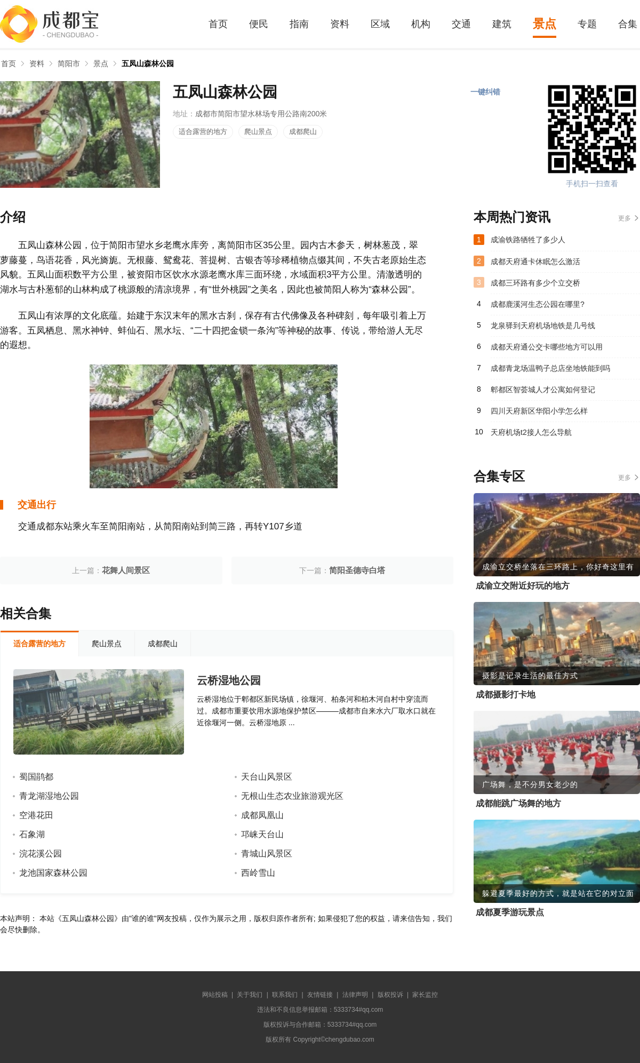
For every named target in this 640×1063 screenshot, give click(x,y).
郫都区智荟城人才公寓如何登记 (543, 389)
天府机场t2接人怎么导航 (531, 432)
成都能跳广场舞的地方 (518, 803)
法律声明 (355, 994)
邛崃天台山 (262, 834)
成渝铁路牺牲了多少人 (528, 239)
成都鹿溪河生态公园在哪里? (538, 304)
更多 (624, 218)
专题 (587, 24)
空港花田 (36, 815)
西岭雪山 (258, 872)
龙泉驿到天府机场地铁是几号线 (543, 325)
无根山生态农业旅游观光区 (292, 795)
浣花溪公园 (40, 853)
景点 (544, 23)
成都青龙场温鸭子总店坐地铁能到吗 (550, 368)
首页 (218, 24)
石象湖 (32, 834)
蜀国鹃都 (36, 776)
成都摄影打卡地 (505, 694)
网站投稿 (215, 994)
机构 (420, 24)
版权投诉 (390, 994)
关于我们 (249, 994)
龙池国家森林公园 (53, 872)
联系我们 (285, 994)
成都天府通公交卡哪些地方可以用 (547, 347)
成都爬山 (303, 132)
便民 (258, 24)
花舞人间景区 (126, 570)
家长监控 (425, 994)
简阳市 (69, 63)
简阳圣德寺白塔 (357, 570)
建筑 (501, 24)
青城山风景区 (266, 853)
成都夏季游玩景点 (510, 912)
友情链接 (320, 994)
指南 (299, 24)
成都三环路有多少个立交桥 (535, 283)
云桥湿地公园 (229, 680)
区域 (380, 24)
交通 (461, 24)
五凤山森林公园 (148, 63)
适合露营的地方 (203, 132)
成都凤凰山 (262, 815)
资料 (339, 24)
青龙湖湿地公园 (49, 795)
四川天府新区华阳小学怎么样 (539, 411)
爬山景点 (258, 132)
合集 (627, 24)
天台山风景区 (266, 776)
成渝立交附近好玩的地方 (523, 585)
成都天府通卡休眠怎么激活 (535, 261)
